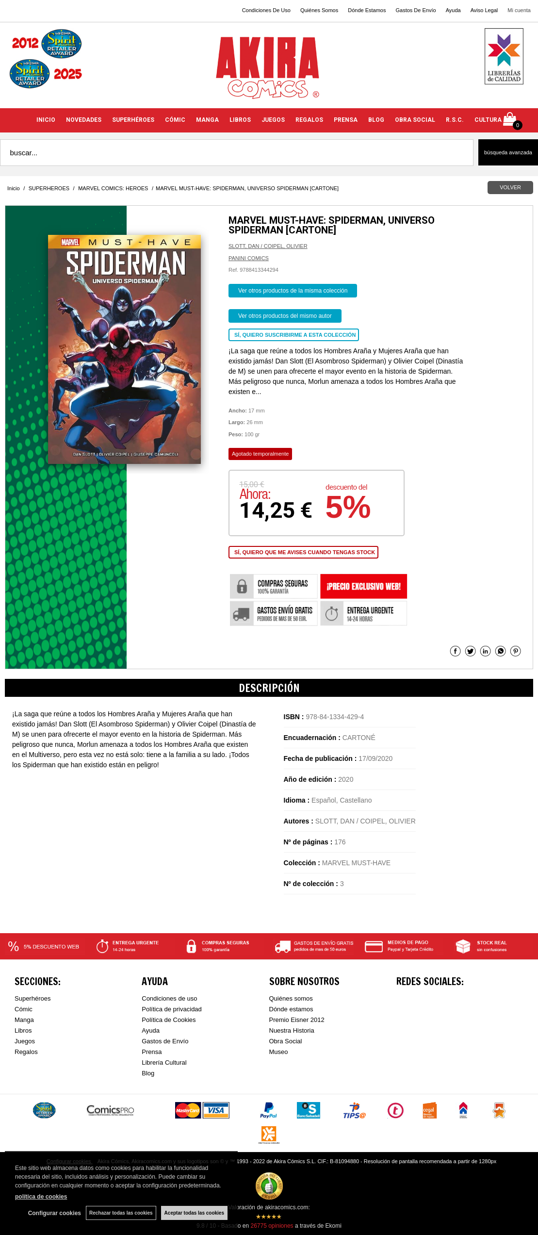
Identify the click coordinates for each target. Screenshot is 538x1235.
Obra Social (285, 1041)
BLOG (376, 119)
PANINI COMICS (248, 258)
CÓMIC (175, 119)
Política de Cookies (169, 1019)
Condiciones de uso (169, 998)
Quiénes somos (291, 998)
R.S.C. (455, 119)
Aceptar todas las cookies (194, 1213)
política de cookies (41, 1196)
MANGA (207, 119)
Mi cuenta (519, 10)
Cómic (24, 1009)
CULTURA (488, 119)
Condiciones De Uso (266, 10)
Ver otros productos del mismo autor (285, 316)
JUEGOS (273, 119)
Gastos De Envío (415, 10)
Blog (148, 1073)
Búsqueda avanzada (508, 152)
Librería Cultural (164, 1062)
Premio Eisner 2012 (297, 1019)
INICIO (45, 119)
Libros (23, 1030)
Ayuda (453, 10)
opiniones (271, 1225)
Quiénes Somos (319, 10)
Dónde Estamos (367, 10)
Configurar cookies (54, 1213)
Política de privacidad (172, 1009)
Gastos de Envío (165, 1041)
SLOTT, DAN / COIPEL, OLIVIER (268, 246)
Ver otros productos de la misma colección (292, 290)
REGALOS (309, 119)
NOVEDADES (83, 119)
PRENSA (346, 119)
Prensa (152, 1051)
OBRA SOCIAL (415, 119)
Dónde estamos (291, 1009)
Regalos (26, 1051)
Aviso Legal (484, 10)
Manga (24, 1019)
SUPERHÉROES (133, 119)
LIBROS (240, 119)
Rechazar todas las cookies (121, 1213)
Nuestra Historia (291, 1030)
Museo (278, 1051)
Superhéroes (32, 998)
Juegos (25, 1041)
